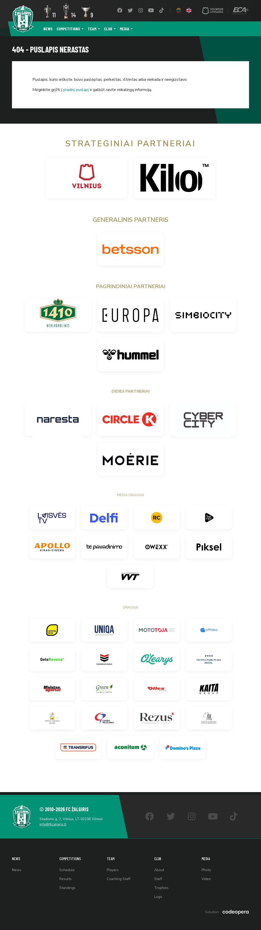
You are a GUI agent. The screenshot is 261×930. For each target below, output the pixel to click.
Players (113, 868)
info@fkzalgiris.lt (54, 821)
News (48, 28)
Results (65, 877)
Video (206, 877)
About (159, 868)
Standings (67, 887)
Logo (158, 896)
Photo (206, 868)
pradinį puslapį (76, 90)
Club (108, 28)
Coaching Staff (119, 877)
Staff (158, 877)
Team (92, 28)
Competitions (68, 28)
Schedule (67, 868)
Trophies (161, 887)
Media (124, 28)
